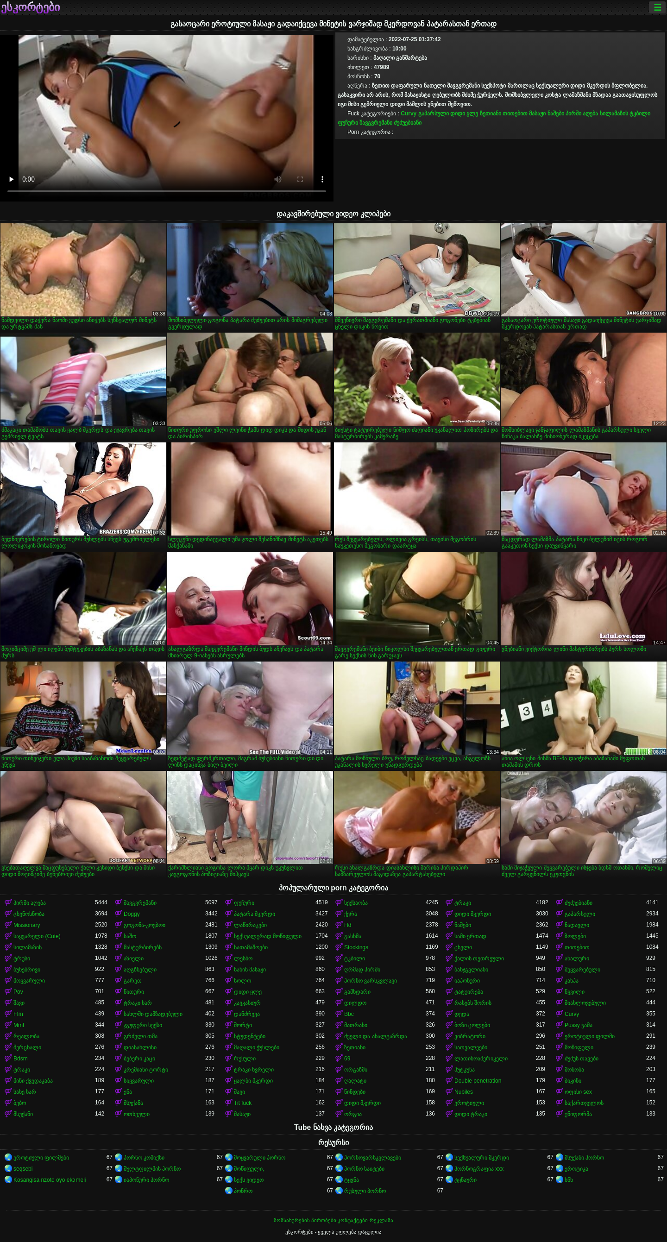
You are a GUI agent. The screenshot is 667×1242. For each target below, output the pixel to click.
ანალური (577, 958)
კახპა (572, 980)
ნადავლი (577, 925)
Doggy (132, 914)
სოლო (242, 980)
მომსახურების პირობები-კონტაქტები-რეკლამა (333, 1220)
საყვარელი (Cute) (37, 936)
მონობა (574, 1069)
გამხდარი (357, 992)
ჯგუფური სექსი (143, 1025)
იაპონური (467, 980)
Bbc (349, 1014)
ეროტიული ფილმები (41, 1157)
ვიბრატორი (469, 1036)
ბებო (19, 1103)
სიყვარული (139, 1081)
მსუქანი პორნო (584, 1157)
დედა (461, 1014)
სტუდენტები (249, 1036)
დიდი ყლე (464, 113)
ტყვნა (351, 1180)
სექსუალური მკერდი (481, 1157)
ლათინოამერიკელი (481, 1058)
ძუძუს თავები (581, 1058)
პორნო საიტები (364, 1169)
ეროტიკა (576, 1169)
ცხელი (463, 947)
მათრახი (355, 1025)
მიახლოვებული (585, 1003)
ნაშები (555, 113)
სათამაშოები (251, 947)
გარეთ (133, 980)
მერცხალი (27, 1047)
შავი (19, 1003)
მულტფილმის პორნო (152, 1169)
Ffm (18, 1014)
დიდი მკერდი (472, 914)
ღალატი (355, 1081)
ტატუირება (468, 992)
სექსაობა (356, 903)
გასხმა (352, 936)
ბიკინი (573, 1081)
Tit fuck (243, 1103)
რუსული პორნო (365, 1191)
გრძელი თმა (140, 1036)
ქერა (350, 914)
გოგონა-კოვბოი (144, 925)
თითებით (515, 113)
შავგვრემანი (375, 123)
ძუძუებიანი (408, 123)
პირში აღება (582, 113)
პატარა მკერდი (254, 914)
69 (347, 1058)
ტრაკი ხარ (138, 1003)
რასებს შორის (472, 1003)
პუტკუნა (464, 1069)
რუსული (245, 1058)
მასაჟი (537, 113)
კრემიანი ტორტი (146, 1069)
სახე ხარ (24, 1092)
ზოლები (575, 936)
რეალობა (26, 1036)
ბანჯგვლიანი (471, 969)
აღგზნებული (140, 969)
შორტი (243, 1025)
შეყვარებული (582, 969)
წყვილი (575, 992)
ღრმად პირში (362, 969)
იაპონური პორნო (146, 1180)
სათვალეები (470, 1047)
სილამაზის (614, 113)
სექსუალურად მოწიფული (268, 936)
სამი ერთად (470, 936)
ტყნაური (465, 1180)
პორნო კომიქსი (144, 1157)
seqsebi (22, 1169)
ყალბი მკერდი (253, 1081)
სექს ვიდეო (249, 1180)
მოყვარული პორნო (259, 1157)
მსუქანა (133, 1103)
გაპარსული (433, 113)
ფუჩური (348, 123)
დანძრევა (247, 1014)
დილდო (355, 1003)
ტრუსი (21, 958)
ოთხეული (137, 1114)
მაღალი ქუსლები (256, 1047)
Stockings (356, 947)
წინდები (354, 1092)
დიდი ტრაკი (470, 1114)
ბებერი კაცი (139, 1058)
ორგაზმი (355, 1069)
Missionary (26, 925)
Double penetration (477, 1081)
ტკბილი (639, 113)
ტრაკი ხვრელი (254, 1069)
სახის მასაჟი (250, 969)
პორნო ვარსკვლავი (370, 980)
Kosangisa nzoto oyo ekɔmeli (49, 1180)
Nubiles (463, 1092)
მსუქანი (23, 1114)
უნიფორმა (578, 1114)
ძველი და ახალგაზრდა (375, 1036)
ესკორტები (30, 7)
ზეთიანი (490, 113)
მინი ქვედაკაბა (33, 1081)
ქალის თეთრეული (479, 958)
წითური (134, 992)
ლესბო (243, 958)
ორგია (353, 1114)
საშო (130, 936)
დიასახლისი (140, 1047)
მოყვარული (29, 980)
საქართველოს (584, 1103)
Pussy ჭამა (578, 1025)
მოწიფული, (249, 1169)
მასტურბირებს (143, 947)
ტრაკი (462, 903)
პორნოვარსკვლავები (372, 1157)
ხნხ (569, 1180)
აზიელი (134, 958)
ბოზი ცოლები (472, 1025)
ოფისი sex (578, 1092)
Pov (18, 992)
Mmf (18, 1025)
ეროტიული (469, 1103)
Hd (347, 925)
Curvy (408, 113)
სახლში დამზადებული (153, 1014)
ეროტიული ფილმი (590, 1036)
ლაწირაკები (250, 925)
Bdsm (20, 1058)
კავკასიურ (247, 1003)
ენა (128, 1092)
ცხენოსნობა (28, 914)
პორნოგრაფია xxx (478, 1169)
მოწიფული (579, 1047)
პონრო (243, 1191)
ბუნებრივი (26, 969)
